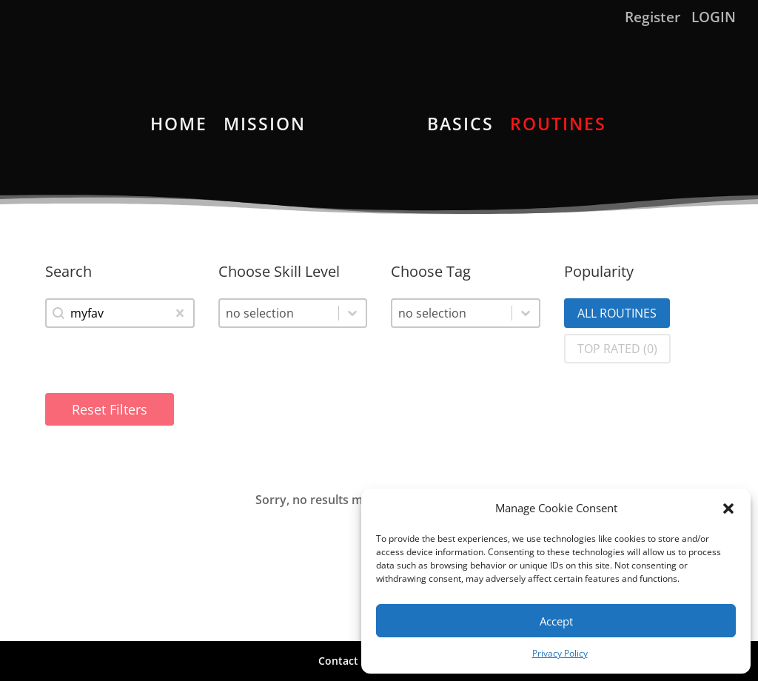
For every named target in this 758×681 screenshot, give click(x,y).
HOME (178, 126)
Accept (556, 621)
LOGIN (713, 18)
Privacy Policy (560, 653)
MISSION (265, 126)
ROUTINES (558, 126)
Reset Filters (109, 409)
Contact (338, 661)
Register (652, 18)
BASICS (460, 126)
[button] (728, 508)
